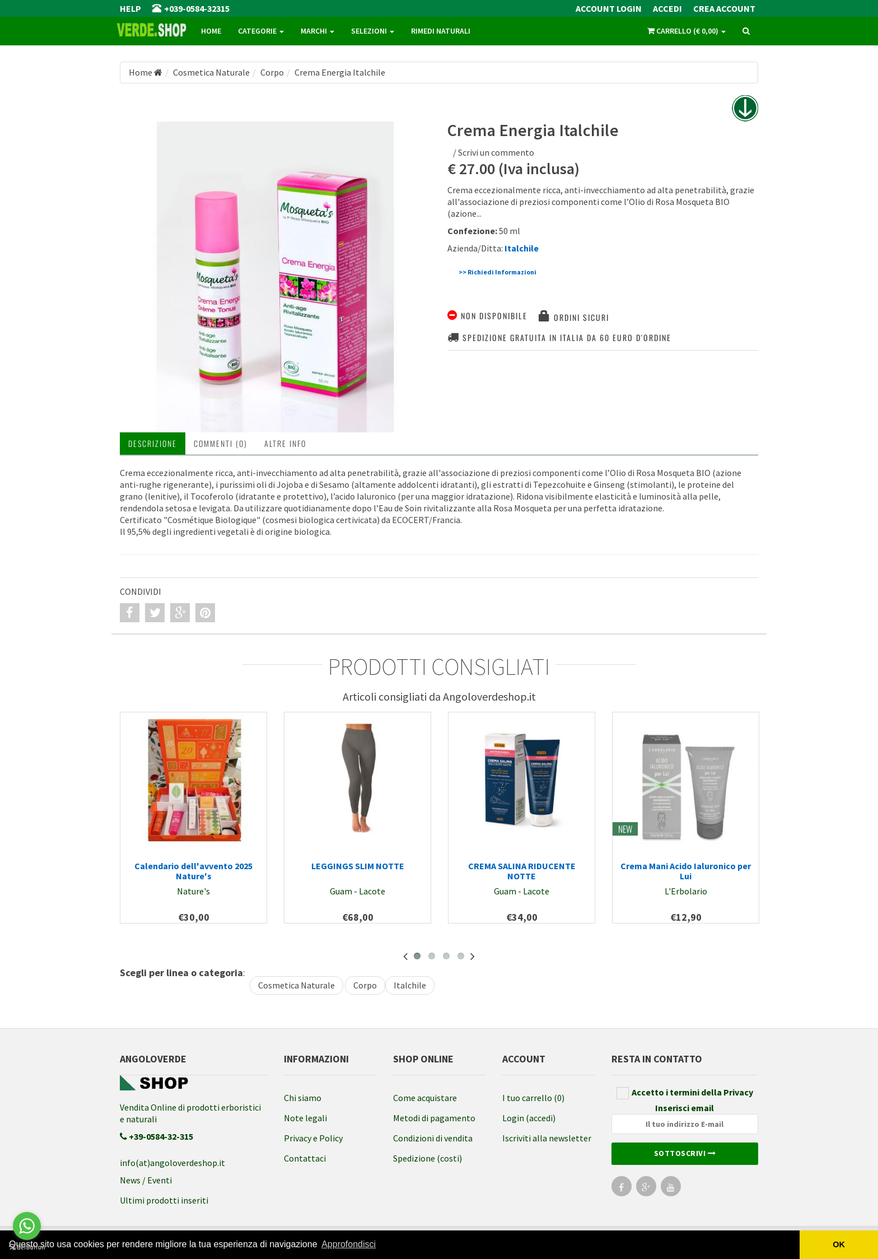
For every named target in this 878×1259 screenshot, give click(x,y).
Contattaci (305, 1158)
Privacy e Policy (313, 1138)
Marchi (317, 31)
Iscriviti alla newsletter (546, 1138)
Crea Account (724, 8)
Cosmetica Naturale (296, 985)
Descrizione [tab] (152, 443)
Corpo (365, 985)
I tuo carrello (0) (533, 1097)
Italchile (410, 985)
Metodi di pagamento (434, 1117)
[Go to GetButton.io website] (27, 1247)
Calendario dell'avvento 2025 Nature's (193, 871)
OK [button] (839, 1244)
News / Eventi (146, 1180)
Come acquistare (425, 1097)
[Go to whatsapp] (27, 1226)
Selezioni (372, 31)
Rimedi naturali (440, 31)
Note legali (305, 1117)
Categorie (261, 31)
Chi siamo (302, 1097)
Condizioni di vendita (433, 1138)
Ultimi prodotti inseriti (164, 1200)
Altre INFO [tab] (285, 443)
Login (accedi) (528, 1117)
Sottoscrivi (685, 1153)
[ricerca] (746, 31)
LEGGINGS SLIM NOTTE (357, 865)
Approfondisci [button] (348, 1244)
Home (211, 31)
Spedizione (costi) (427, 1158)
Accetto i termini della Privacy (685, 1093)
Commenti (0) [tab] (220, 443)
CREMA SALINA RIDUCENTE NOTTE (522, 871)
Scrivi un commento (496, 152)
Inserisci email (685, 1118)
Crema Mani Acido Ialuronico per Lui (685, 871)
